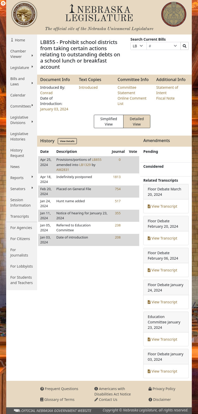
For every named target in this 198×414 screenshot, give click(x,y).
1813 (117, 176)
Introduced (88, 87)
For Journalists (19, 252)
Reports (21, 177)
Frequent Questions (59, 388)
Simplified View (108, 121)
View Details (67, 141)
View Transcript (162, 206)
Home (19, 40)
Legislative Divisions (21, 120)
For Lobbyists (21, 266)
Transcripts (19, 216)
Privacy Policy (161, 388)
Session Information (20, 202)
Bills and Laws (21, 81)
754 (118, 189)
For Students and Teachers (21, 280)
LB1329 (85, 164)
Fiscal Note (165, 98)
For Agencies (21, 227)
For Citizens (20, 238)
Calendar (18, 95)
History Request (17, 153)
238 (118, 225)
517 (118, 201)
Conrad (46, 92)
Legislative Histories (19, 136)
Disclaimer (159, 399)
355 (118, 213)
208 (118, 237)
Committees (21, 106)
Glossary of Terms (57, 399)
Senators (21, 188)
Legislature (21, 67)
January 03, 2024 (54, 109)
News (15, 166)
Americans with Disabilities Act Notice (112, 391)
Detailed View (137, 121)
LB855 (97, 159)
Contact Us (105, 399)
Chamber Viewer (21, 54)
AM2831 (62, 169)
